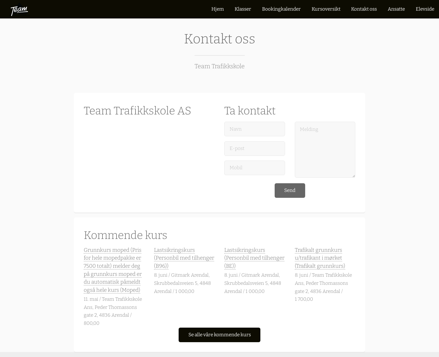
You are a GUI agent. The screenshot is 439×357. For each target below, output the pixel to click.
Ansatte (396, 9)
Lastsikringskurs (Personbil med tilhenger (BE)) (254, 258)
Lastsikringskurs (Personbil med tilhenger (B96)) (184, 258)
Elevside (425, 9)
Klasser (243, 9)
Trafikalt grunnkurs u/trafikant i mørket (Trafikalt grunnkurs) (320, 258)
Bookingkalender (281, 9)
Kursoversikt (326, 9)
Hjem (217, 9)
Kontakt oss (364, 9)
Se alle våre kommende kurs (219, 335)
